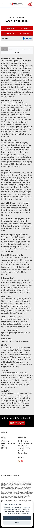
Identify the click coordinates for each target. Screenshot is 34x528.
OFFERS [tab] (17, 49)
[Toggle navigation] (3, 3)
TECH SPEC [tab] (23, 49)
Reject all (17, 522)
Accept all (17, 518)
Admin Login (3, 475)
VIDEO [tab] (29, 49)
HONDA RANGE (12, 17)
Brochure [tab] (17, 52)
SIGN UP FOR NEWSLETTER (17, 423)
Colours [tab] (10, 49)
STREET (17, 17)
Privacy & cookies (10, 475)
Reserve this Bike (5, 38)
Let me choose (25, 513)
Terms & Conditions (17, 475)
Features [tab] (4, 49)
